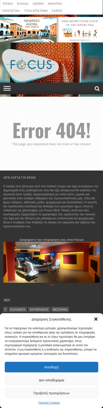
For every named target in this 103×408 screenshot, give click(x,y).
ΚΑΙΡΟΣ (57, 10)
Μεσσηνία (60, 309)
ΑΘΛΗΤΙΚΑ (55, 3)
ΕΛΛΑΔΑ (22, 3)
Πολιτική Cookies (49, 402)
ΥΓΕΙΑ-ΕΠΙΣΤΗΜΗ (36, 10)
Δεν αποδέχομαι (51, 380)
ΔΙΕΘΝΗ (38, 3)
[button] (96, 319)
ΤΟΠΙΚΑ (7, 3)
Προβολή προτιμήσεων (52, 393)
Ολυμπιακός (39, 309)
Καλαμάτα (18, 309)
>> (51, 285)
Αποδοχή (51, 367)
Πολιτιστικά (11, 10)
